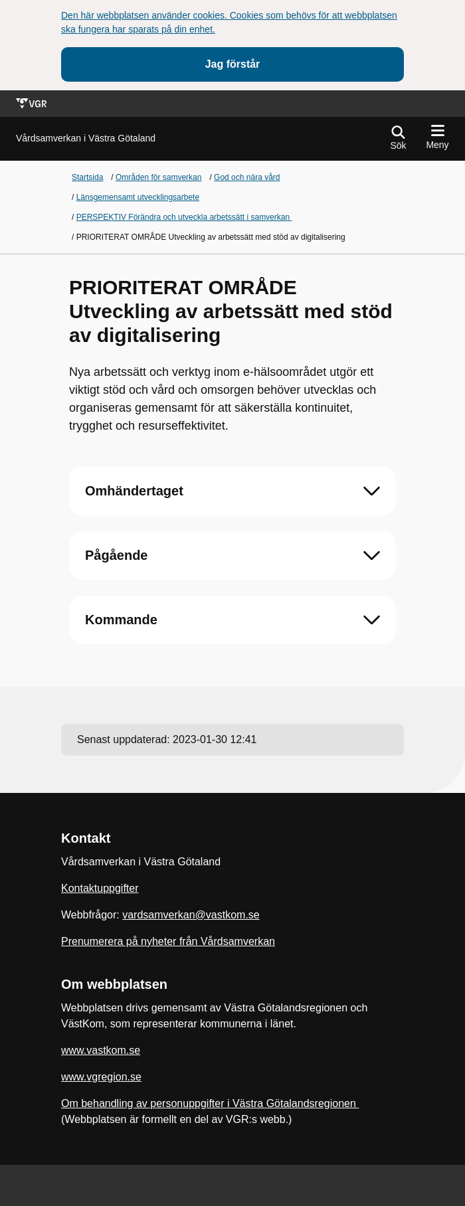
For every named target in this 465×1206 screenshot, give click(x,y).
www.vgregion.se (101, 1076)
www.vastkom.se (100, 1050)
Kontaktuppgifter (100, 888)
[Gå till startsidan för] (85, 138)
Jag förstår (232, 64)
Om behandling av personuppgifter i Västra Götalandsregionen (210, 1103)
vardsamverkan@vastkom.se (191, 914)
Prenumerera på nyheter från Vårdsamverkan (168, 941)
